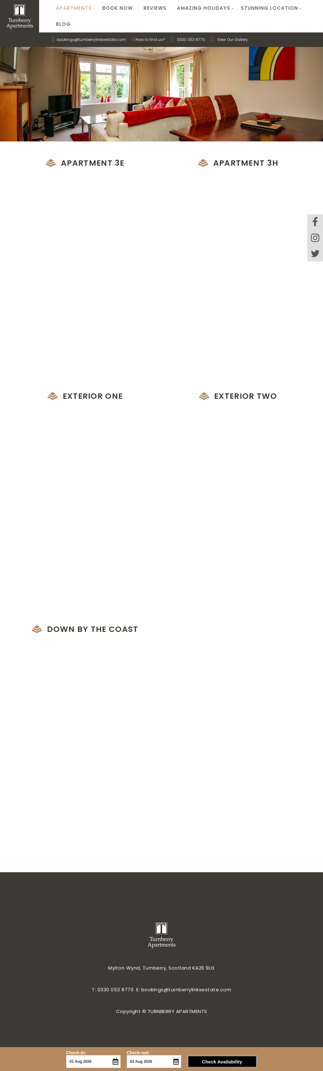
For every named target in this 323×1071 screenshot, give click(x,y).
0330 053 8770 (191, 23)
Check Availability (222, 1061)
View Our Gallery (229, 23)
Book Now (115, 8)
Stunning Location (263, 8)
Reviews (150, 8)
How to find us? (148, 23)
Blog (306, 8)
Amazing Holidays (199, 8)
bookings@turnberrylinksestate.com (89, 23)
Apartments (75, 8)
